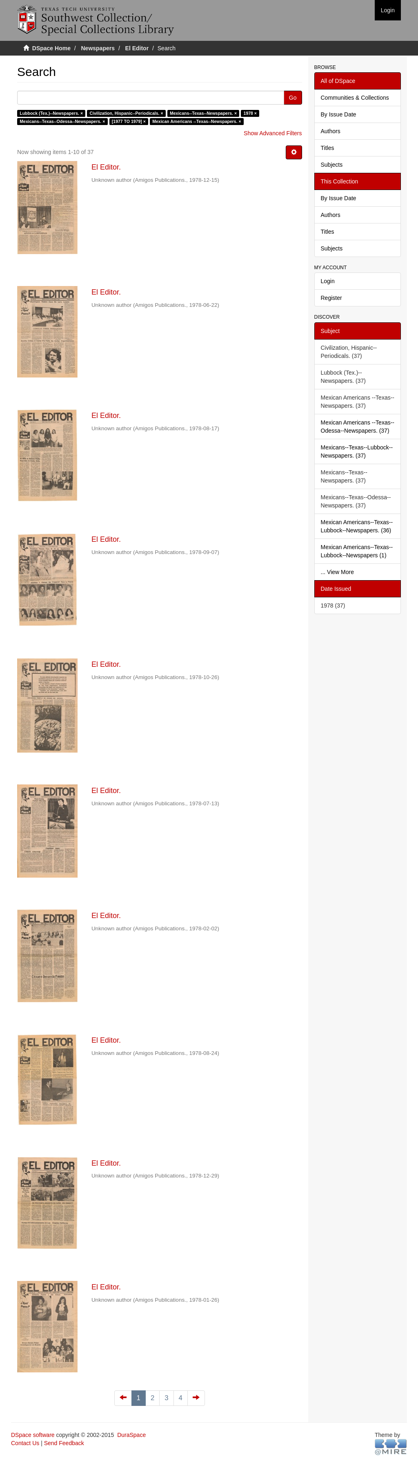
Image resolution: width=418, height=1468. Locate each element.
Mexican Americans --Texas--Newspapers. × (196, 121)
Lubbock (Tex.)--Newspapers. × (51, 113)
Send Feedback (64, 1443)
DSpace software (33, 1435)
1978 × (250, 113)
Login (328, 281)
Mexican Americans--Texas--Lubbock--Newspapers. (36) (357, 526)
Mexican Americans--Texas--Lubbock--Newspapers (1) (357, 551)
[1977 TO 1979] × (129, 121)
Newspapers (98, 48)
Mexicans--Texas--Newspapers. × (203, 113)
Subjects (332, 164)
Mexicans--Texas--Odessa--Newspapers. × (62, 121)
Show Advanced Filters (273, 133)
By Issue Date (338, 114)
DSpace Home (51, 48)
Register (331, 298)
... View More (337, 572)
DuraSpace (131, 1435)
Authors (330, 131)
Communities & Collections (355, 97)
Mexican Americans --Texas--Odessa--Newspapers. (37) (358, 426)
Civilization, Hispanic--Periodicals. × (126, 113)
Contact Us (25, 1443)
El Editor (137, 48)
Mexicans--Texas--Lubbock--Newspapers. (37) (357, 451)
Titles (327, 148)
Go (293, 97)
